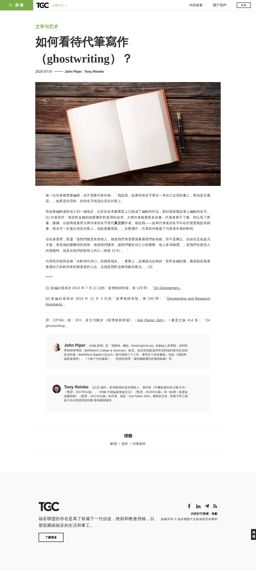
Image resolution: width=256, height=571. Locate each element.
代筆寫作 (139, 444)
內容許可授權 (200, 513)
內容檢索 (196, 5)
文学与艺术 (46, 26)
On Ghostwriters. (167, 288)
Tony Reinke (94, 71)
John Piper (73, 71)
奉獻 (244, 5)
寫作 (124, 444)
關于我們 (219, 5)
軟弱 (113, 444)
